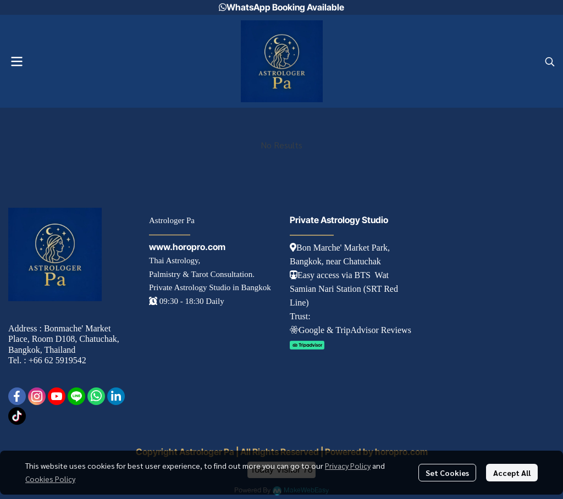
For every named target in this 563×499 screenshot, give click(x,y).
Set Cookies (447, 473)
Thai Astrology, (174, 260)
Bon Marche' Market (329, 247)
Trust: (300, 316)
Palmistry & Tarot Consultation (200, 274)
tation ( (353, 288)
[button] (550, 61)
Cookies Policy (50, 479)
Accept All (512, 473)
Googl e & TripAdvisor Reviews (350, 330)
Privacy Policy (348, 465)
